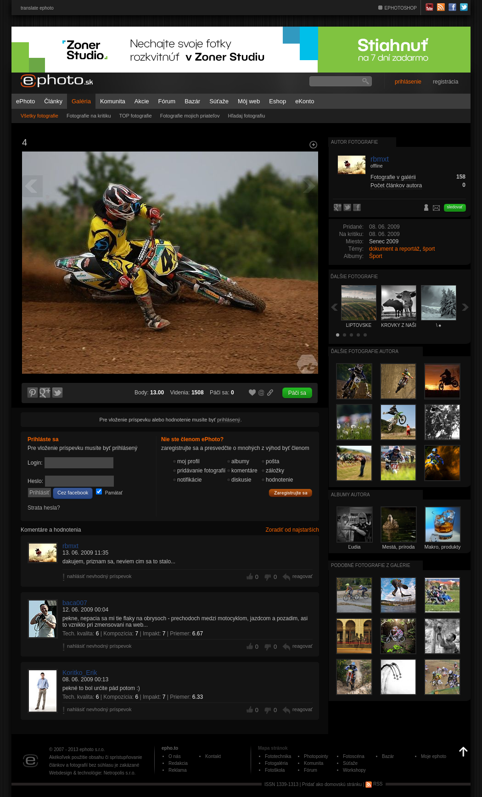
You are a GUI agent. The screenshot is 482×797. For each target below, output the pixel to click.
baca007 (74, 602)
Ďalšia (465, 307)
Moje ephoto (433, 756)
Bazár (192, 101)
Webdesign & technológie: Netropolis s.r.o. (92, 772)
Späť (334, 307)
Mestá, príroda (398, 547)
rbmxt (70, 546)
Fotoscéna (353, 756)
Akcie (142, 101)
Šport (375, 256)
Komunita (112, 101)
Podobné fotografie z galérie (370, 565)
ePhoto (25, 101)
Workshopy (354, 770)
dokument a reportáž (394, 249)
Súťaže (219, 101)
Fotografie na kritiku (89, 115)
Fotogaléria (276, 763)
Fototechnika (278, 756)
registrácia (445, 82)
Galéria (81, 101)
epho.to (170, 748)
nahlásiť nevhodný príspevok (99, 576)
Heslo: (35, 481)
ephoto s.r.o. (92, 749)
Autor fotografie (354, 142)
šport (429, 249)
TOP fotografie (135, 115)
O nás (174, 756)
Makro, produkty (443, 547)
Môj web (249, 101)
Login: (35, 463)
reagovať (302, 576)
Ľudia (354, 547)
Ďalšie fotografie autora (364, 351)
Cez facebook (72, 492)
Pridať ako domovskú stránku (332, 783)
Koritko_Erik (79, 672)
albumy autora (350, 494)
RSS (373, 783)
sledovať (455, 207)
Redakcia (178, 763)
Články (53, 101)
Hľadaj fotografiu (246, 115)
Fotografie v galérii (393, 177)
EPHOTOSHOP (401, 8)
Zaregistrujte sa (291, 493)
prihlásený (228, 419)
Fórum (167, 101)
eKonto (304, 101)
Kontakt (213, 756)
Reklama (177, 770)
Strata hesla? (44, 508)
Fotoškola (275, 770)
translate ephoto (37, 8)
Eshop (277, 101)
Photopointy (316, 756)
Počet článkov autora (396, 185)
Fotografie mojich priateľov (190, 115)
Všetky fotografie (39, 115)
